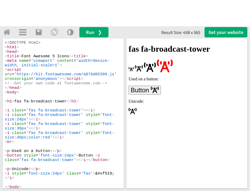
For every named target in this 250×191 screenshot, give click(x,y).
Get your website (225, 32)
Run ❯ (94, 32)
